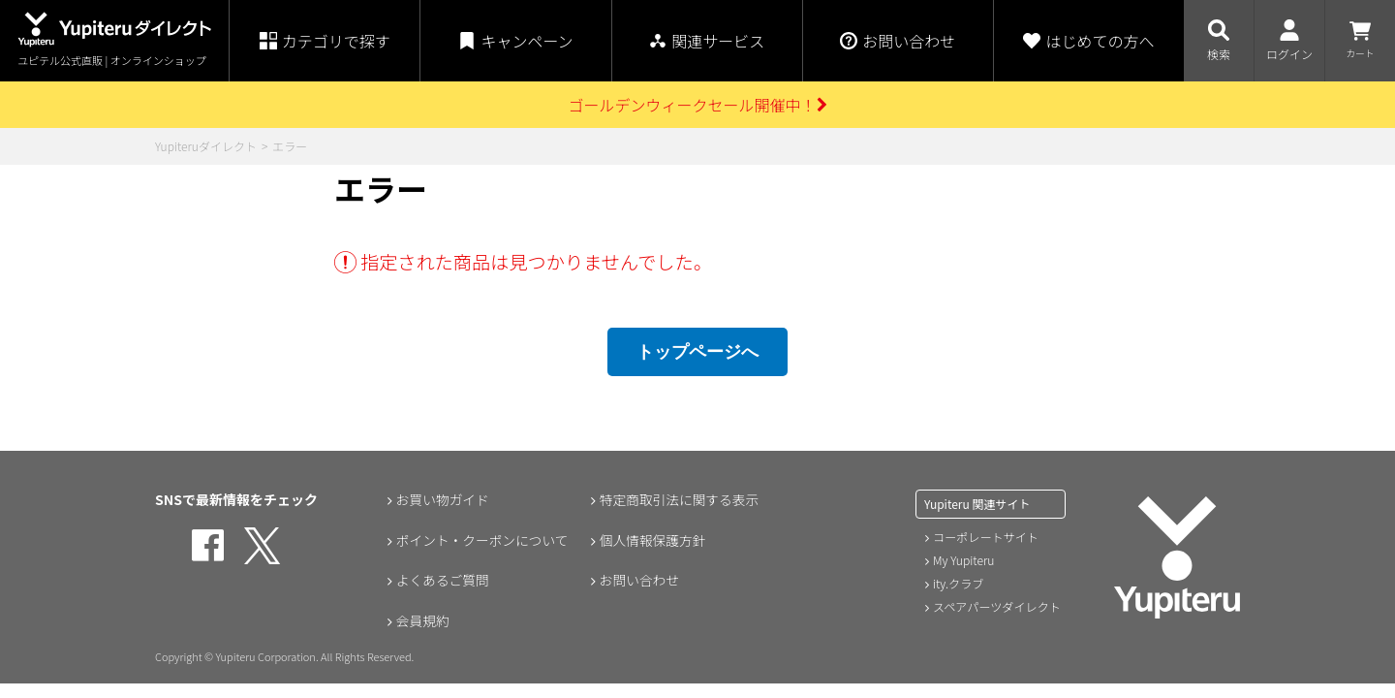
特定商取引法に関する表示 (679, 499)
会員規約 (421, 621)
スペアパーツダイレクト (996, 606)
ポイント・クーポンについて (482, 540)
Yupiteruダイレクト (206, 146)
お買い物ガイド (441, 499)
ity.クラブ (958, 583)
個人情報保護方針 (652, 540)
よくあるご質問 (441, 580)
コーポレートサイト (985, 536)
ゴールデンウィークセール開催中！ (697, 104)
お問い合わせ (638, 580)
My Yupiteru (963, 560)
